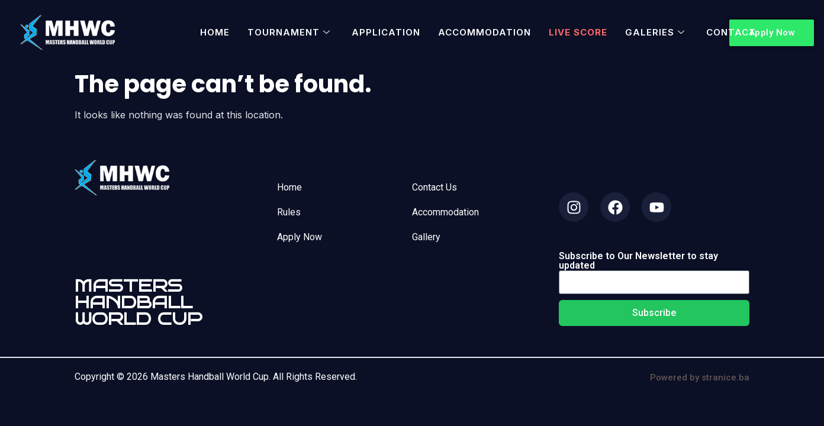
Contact (731, 32)
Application (386, 32)
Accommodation (484, 32)
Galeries (655, 32)
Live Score (578, 32)
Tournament (288, 32)
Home (215, 32)
